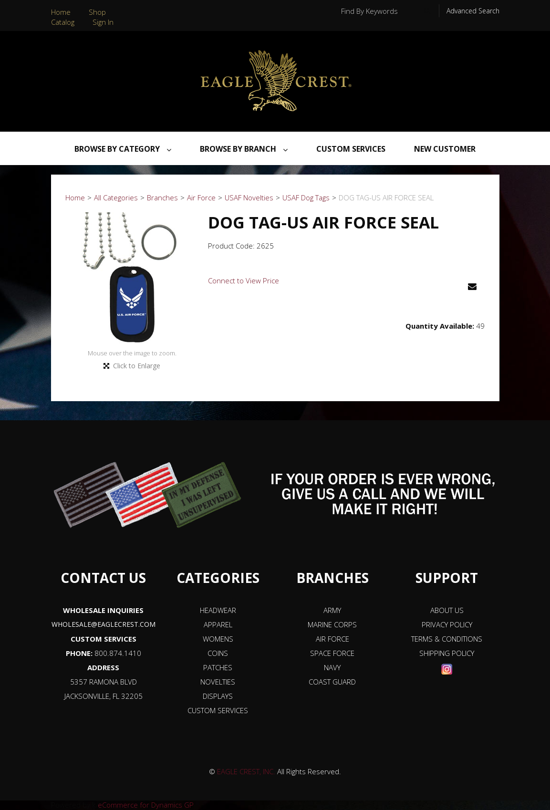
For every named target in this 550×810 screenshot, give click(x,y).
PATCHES (217, 667)
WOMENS (218, 639)
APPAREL (218, 624)
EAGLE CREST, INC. (246, 771)
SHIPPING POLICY (446, 653)
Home (61, 12)
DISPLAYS (218, 696)
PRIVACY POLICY (447, 624)
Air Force (201, 197)
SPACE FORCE (332, 653)
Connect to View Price (243, 280)
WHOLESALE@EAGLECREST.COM (104, 624)
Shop (97, 12)
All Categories (116, 197)
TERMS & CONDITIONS (446, 639)
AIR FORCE (332, 639)
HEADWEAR (218, 610)
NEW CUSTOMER (445, 149)
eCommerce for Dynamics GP (146, 805)
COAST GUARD (332, 681)
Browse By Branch (244, 149)
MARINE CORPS (332, 624)
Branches (162, 197)
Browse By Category (122, 149)
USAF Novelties (249, 197)
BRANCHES (332, 578)
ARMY (332, 610)
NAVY (332, 667)
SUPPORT (446, 578)
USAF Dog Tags (306, 197)
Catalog (62, 22)
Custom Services (350, 149)
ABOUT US (447, 610)
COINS (218, 653)
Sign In (103, 22)
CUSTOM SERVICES (103, 639)
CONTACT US (103, 578)
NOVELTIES (217, 681)
